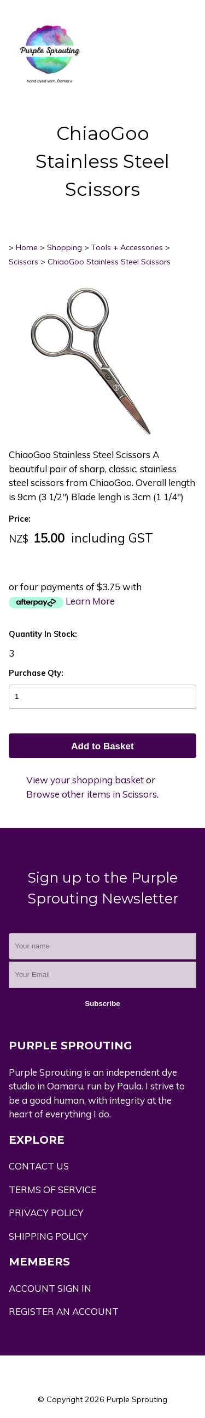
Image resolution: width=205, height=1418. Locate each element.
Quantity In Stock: (43, 634)
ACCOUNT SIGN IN (50, 1288)
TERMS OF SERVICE (52, 1189)
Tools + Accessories (127, 247)
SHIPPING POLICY (48, 1236)
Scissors (23, 262)
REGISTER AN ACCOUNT (64, 1311)
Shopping (64, 247)
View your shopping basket (85, 780)
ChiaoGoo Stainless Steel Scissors (109, 262)
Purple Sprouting (137, 1399)
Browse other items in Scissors (91, 794)
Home (27, 247)
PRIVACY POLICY (46, 1212)
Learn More (90, 601)
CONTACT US (39, 1166)
